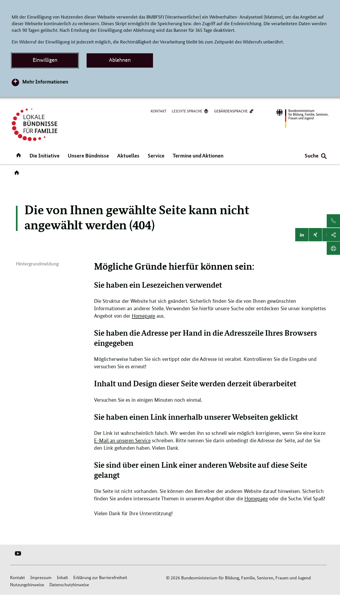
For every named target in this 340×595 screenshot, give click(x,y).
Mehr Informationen (45, 81)
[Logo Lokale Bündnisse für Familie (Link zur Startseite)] (34, 124)
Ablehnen (120, 60)
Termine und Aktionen (198, 155)
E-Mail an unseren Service (122, 441)
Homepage (143, 316)
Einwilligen (45, 60)
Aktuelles (128, 155)
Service (156, 155)
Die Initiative (44, 155)
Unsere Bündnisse (88, 155)
